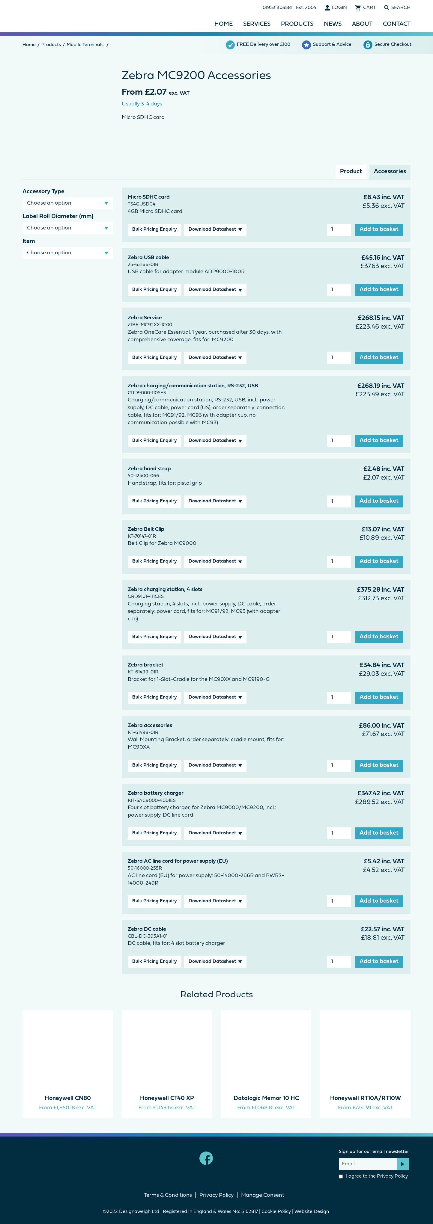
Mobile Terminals (85, 45)
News (333, 24)
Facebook (206, 1158)
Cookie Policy (276, 1211)
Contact (397, 24)
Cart (369, 7)
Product (351, 172)
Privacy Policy (392, 1176)
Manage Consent (262, 1195)
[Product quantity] (339, 230)
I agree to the (373, 1176)
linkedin (227, 1158)
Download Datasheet (212, 229)
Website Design (312, 1211)
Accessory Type (43, 192)
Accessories (390, 172)
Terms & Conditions (168, 1195)
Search (401, 7)
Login (339, 7)
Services (256, 24)
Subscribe (403, 1164)
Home (223, 24)
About (362, 24)
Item (28, 241)
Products (297, 24)
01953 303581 (277, 7)
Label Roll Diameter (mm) (57, 217)
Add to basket (379, 229)
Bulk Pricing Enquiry (154, 229)
